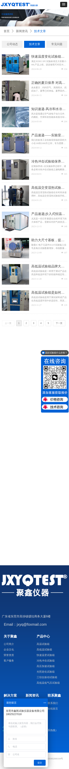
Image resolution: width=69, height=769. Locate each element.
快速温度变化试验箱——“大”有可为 (46, 57)
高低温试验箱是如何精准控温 (47, 293)
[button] (63, 4)
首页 (7, 31)
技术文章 (40, 31)
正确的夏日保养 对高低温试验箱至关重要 (48, 83)
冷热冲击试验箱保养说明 (47, 162)
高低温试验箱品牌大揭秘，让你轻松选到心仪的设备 (47, 266)
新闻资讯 (22, 31)
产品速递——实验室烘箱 (47, 135)
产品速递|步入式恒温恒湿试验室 (48, 214)
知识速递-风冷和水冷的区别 (48, 109)
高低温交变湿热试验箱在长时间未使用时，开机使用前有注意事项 (47, 188)
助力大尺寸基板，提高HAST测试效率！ (47, 240)
